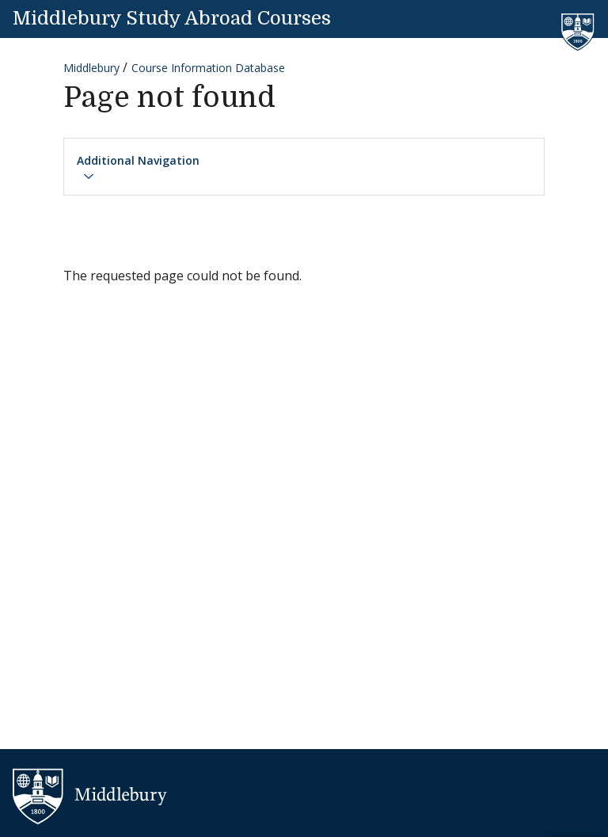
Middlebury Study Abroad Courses (172, 18)
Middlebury (91, 67)
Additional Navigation (138, 168)
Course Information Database (208, 67)
